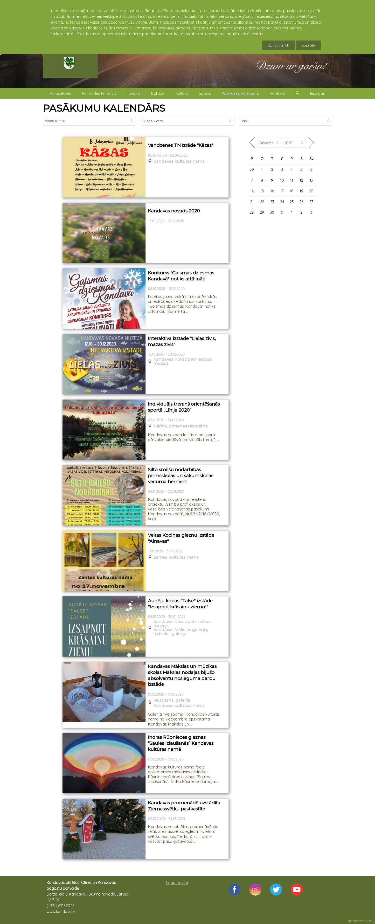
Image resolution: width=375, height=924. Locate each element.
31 (282, 212)
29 (262, 212)
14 (252, 191)
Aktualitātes (60, 93)
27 (311, 201)
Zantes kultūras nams (176, 557)
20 (311, 191)
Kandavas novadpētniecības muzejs (182, 361)
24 (282, 201)
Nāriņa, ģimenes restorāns (180, 426)
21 (252, 201)
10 (282, 180)
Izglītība (158, 93)
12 (301, 180)
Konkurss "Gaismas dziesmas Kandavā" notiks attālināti (181, 276)
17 (282, 191)
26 (301, 201)
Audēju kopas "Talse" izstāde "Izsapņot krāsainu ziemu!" (180, 604)
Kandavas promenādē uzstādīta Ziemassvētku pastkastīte (184, 806)
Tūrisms (133, 93)
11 (291, 180)
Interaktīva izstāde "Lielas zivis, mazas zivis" (182, 341)
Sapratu (308, 45)
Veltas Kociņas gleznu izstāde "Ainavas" (181, 538)
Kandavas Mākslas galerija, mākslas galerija (180, 632)
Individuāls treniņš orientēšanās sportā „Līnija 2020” (184, 407)
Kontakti (277, 93)
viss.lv (370, 921)
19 (301, 191)
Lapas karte (177, 882)
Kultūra (181, 93)
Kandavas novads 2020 (174, 211)
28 (252, 212)
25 (292, 201)
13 (311, 180)
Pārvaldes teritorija (99, 93)
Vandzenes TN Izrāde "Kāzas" (180, 145)
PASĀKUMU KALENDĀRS (104, 108)
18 (291, 191)
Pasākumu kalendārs (240, 93)
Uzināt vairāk (278, 45)
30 (252, 169)
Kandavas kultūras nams (179, 161)
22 (262, 201)
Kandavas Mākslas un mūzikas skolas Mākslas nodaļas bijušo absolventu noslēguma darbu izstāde (182, 675)
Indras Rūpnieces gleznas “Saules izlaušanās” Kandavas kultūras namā (181, 743)
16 (272, 191)
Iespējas (317, 93)
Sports (205, 93)
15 (262, 191)
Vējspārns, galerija (171, 700)
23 (272, 201)
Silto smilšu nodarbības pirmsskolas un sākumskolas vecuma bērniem (180, 475)
